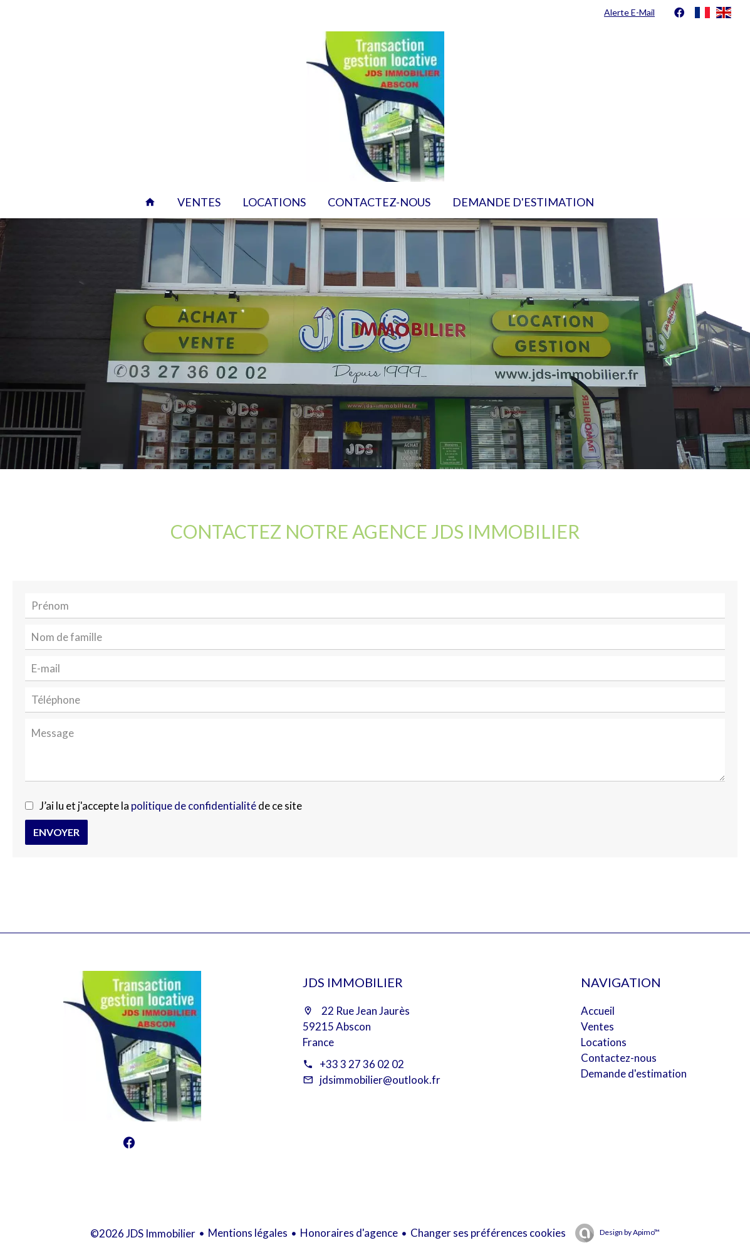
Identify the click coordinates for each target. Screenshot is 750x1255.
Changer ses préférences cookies (488, 1232)
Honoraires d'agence (349, 1232)
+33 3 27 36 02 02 (362, 1064)
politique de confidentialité (193, 805)
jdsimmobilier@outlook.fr (380, 1079)
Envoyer (56, 832)
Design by (629, 1232)
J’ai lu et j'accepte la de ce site (170, 805)
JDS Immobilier (353, 982)
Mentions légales (248, 1232)
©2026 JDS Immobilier (142, 1233)
